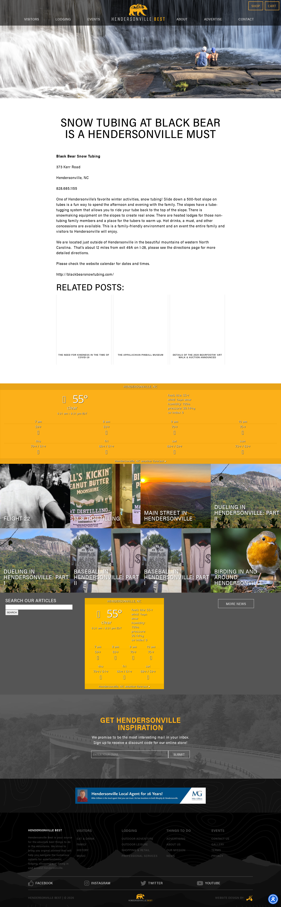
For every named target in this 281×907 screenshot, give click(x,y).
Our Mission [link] (175, 850)
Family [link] (81, 844)
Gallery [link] (217, 844)
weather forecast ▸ (140, 461)
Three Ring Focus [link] (249, 898)
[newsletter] (129, 754)
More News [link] (236, 603)
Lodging (63, 19)
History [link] (83, 850)
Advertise (213, 19)
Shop (255, 6)
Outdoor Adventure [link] (137, 838)
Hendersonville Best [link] (138, 13)
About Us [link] (173, 844)
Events (93, 19)
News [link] (170, 856)
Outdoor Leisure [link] (135, 844)
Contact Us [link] (220, 838)
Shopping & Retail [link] (136, 850)
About (182, 19)
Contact (246, 19)
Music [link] (81, 856)
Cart (272, 6)
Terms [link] (216, 850)
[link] (44, 883)
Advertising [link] (175, 838)
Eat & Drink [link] (86, 838)
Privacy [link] (217, 856)
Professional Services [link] (140, 856)
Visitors (31, 19)
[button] (179, 754)
